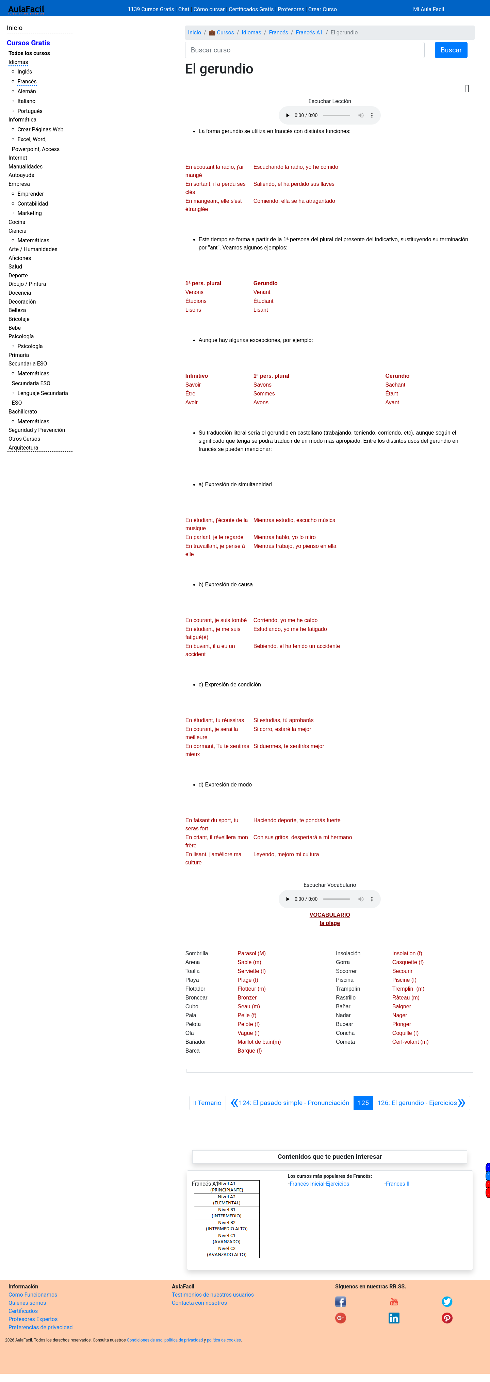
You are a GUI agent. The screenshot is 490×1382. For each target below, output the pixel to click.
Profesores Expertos (33, 1319)
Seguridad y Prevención (37, 430)
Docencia (20, 293)
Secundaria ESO (28, 363)
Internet (18, 158)
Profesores (291, 9)
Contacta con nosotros (199, 1303)
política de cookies (224, 1340)
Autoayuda (21, 175)
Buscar (451, 50)
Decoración (22, 301)
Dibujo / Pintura (27, 284)
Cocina (17, 222)
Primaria (19, 355)
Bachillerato (23, 411)
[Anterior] (290, 1103)
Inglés (24, 71)
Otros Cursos (24, 439)
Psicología (21, 336)
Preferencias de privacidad (41, 1327)
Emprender (30, 194)
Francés (26, 81)
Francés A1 (309, 32)
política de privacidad (183, 1340)
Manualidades (26, 166)
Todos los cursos (29, 53)
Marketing (29, 213)
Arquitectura (23, 447)
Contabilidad (32, 203)
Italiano (26, 101)
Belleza (17, 310)
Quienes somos (27, 1303)
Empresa (19, 184)
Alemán (26, 91)
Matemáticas (33, 240)
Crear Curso (322, 9)
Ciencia (18, 231)
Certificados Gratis (251, 9)
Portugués (30, 111)
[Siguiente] (421, 1103)
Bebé (15, 328)
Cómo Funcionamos (33, 1294)
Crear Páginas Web (40, 129)
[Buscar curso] (305, 50)
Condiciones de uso (145, 1340)
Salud (15, 266)
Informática (22, 119)
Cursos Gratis (28, 43)
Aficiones (20, 258)
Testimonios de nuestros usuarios (213, 1294)
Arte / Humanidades (33, 249)
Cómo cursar (209, 9)
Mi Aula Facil (428, 9)
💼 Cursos (221, 32)
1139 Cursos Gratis (152, 9)
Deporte (18, 275)
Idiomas (18, 62)
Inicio (14, 28)
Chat (184, 9)
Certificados (23, 1311)
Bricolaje (19, 319)
